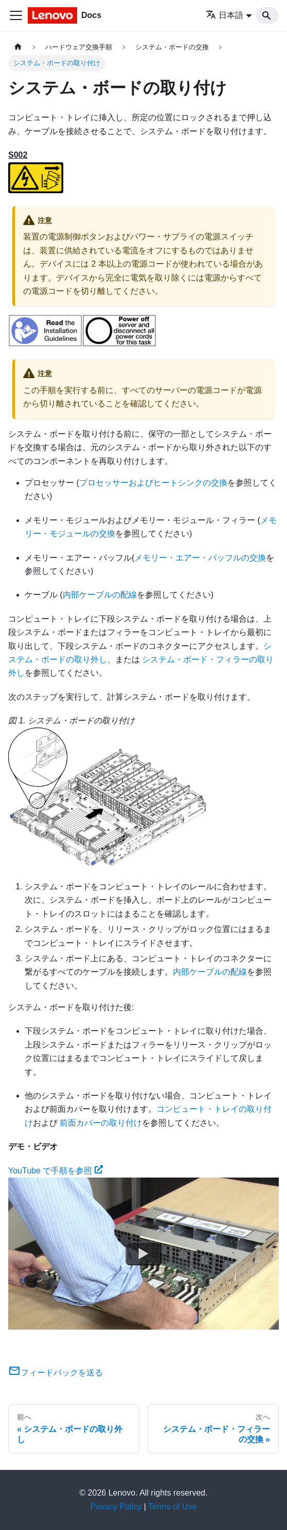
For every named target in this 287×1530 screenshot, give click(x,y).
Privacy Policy (116, 1506)
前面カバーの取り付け (101, 1122)
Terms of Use (172, 1506)
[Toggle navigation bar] (16, 15)
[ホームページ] (18, 47)
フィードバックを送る (55, 1372)
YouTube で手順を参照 (55, 1170)
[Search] (267, 15)
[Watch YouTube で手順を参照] (143, 1253)
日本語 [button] (224, 15)
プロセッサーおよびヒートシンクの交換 (153, 482)
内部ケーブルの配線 (100, 594)
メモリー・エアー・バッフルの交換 (200, 557)
